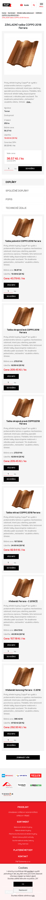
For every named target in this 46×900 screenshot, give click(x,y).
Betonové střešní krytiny (23, 827)
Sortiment (11, 13)
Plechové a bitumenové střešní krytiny (23, 834)
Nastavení (23, 890)
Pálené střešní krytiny (23, 830)
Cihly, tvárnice (23, 844)
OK (23, 884)
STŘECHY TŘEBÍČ (23, 816)
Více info (11, 285)
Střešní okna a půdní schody (23, 837)
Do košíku (30, 169)
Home (4, 13)
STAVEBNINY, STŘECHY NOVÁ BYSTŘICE (23, 812)
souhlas (30, 871)
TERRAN (38, 13)
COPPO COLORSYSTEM (10, 15)
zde (33, 896)
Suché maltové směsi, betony (23, 840)
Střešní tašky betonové (25, 13)
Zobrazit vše (23, 757)
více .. (28, 102)
